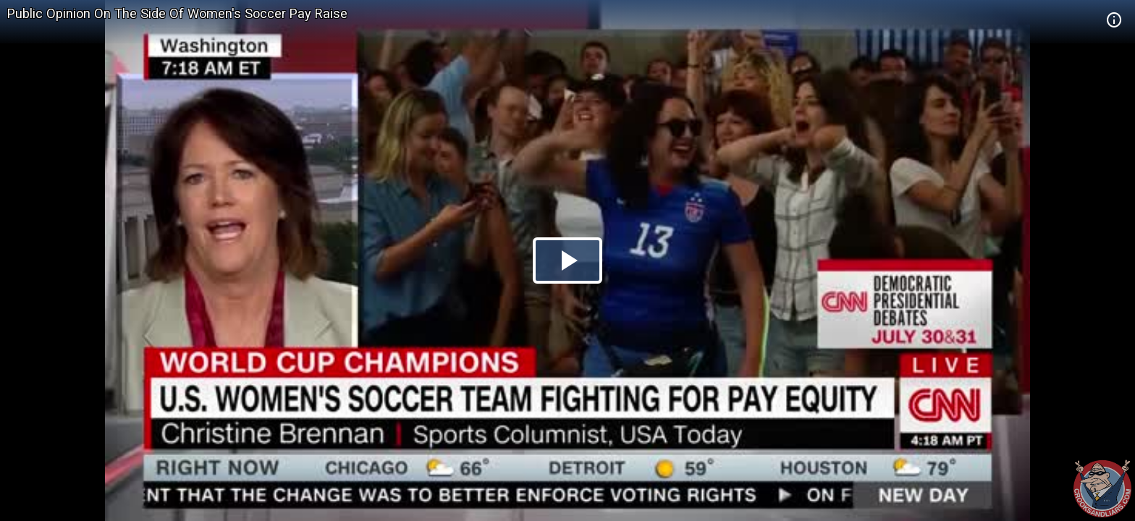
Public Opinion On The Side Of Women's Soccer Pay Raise (177, 13)
